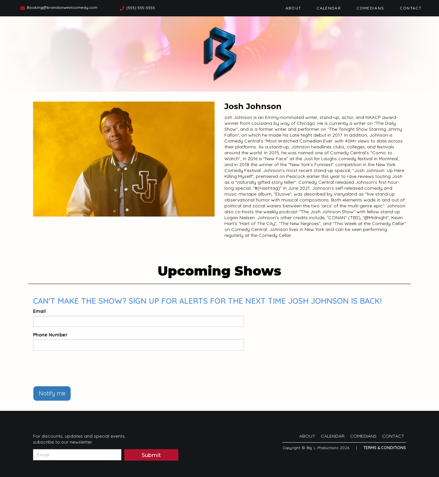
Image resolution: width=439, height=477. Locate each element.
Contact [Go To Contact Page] (410, 8)
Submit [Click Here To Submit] (151, 455)
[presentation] (82, 368)
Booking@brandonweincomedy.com (62, 7)
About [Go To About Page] (293, 8)
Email (39, 311)
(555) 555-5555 (140, 7)
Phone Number (50, 335)
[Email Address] (77, 454)
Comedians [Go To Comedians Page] (370, 8)
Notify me (52, 393)
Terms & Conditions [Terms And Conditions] (384, 447)
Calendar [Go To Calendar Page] (329, 8)
